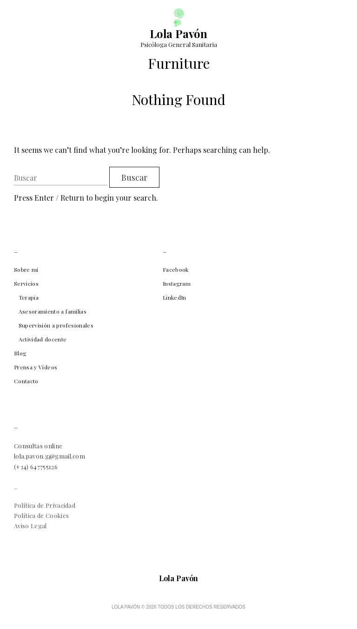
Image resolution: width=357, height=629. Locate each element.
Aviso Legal (30, 526)
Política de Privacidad (44, 505)
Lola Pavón (178, 33)
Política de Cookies (41, 515)
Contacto (26, 381)
